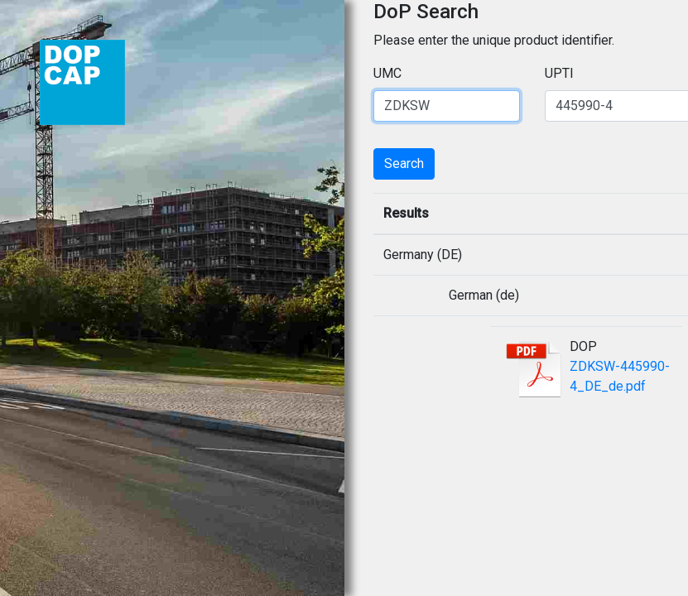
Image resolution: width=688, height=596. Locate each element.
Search (404, 163)
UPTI (559, 73)
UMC (387, 73)
